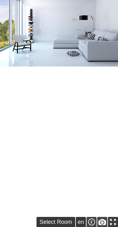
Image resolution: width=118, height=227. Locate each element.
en (81, 222)
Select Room (56, 222)
